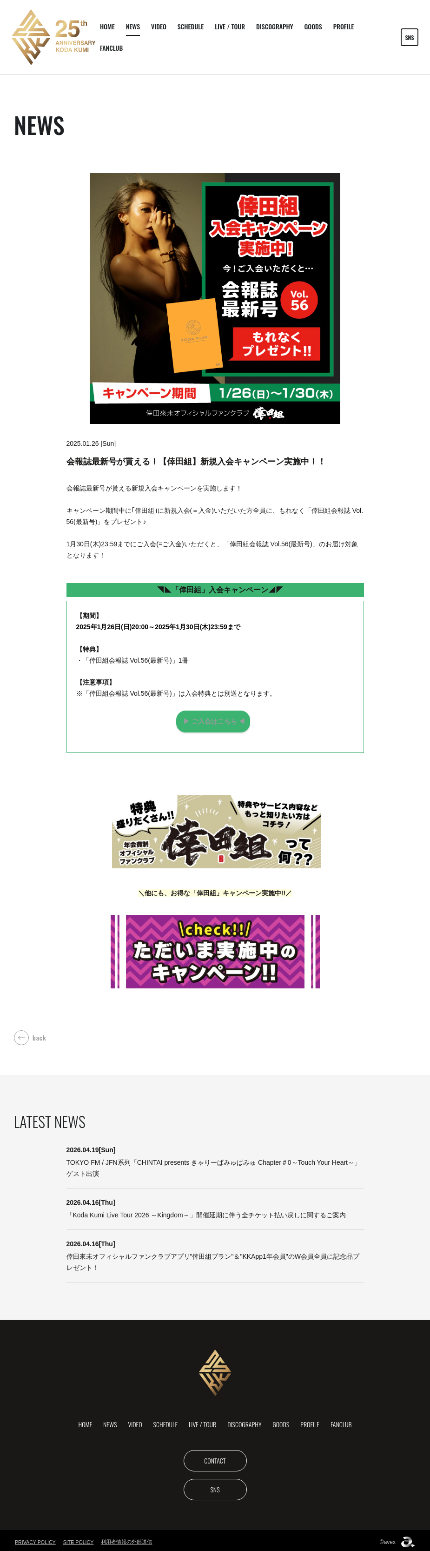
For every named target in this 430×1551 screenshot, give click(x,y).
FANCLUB (111, 48)
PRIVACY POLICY (36, 1539)
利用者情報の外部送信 (129, 1538)
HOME (107, 26)
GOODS (313, 26)
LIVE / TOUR (230, 26)
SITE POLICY (80, 1539)
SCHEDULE (191, 26)
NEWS (133, 26)
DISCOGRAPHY (274, 26)
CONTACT (214, 1457)
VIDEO (158, 26)
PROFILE (343, 26)
